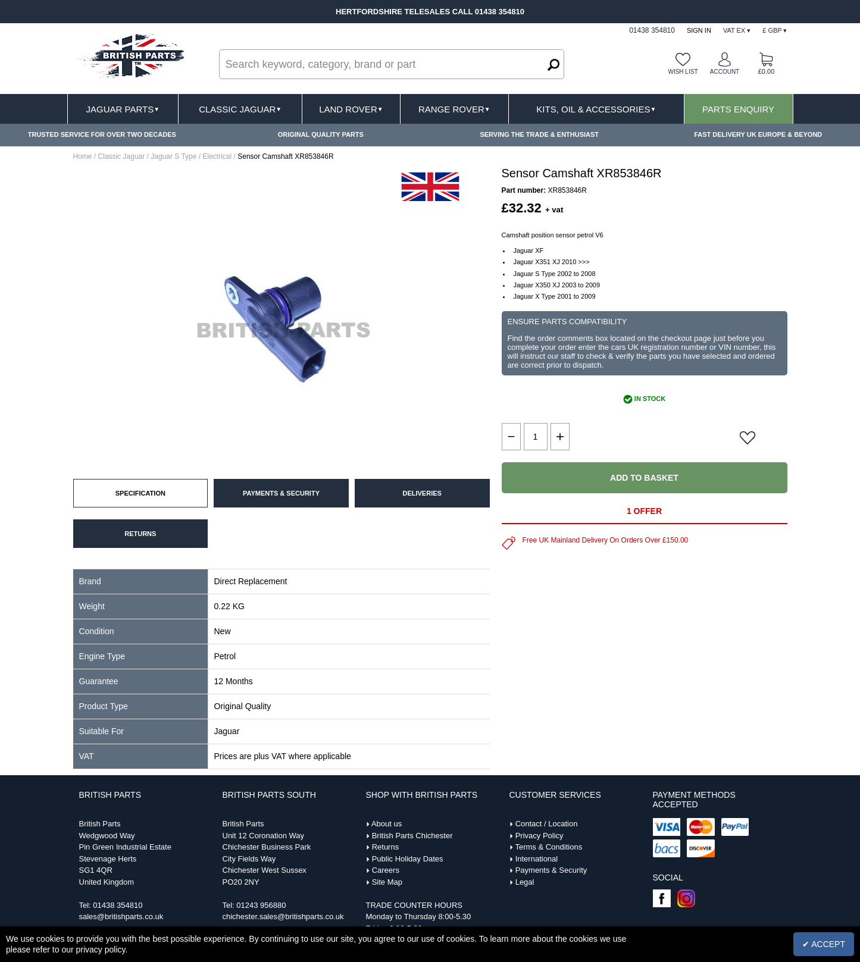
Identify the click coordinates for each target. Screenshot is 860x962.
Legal (524, 882)
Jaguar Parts (123, 109)
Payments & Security (551, 870)
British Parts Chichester (412, 835)
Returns (385, 846)
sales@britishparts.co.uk (121, 916)
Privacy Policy (539, 835)
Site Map (387, 882)
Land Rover (351, 109)
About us (386, 823)
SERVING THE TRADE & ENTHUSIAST (539, 134)
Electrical (217, 156)
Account (724, 71)
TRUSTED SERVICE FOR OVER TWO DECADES (102, 134)
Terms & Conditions (548, 846)
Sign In (699, 30)
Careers (385, 870)
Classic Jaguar (240, 109)
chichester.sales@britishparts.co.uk (283, 916)
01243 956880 (261, 905)
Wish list (683, 71)
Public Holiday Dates (407, 858)
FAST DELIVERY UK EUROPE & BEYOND (758, 134)
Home (82, 156)
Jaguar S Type (173, 156)
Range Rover (454, 109)
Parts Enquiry (738, 109)
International (536, 858)
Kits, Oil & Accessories (596, 109)
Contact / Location (546, 823)
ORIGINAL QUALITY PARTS (321, 134)
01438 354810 (117, 905)
